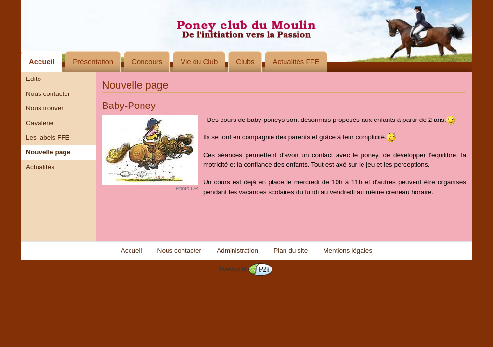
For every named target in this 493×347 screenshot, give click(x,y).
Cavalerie (39, 123)
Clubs (245, 61)
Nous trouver (45, 108)
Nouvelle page (48, 152)
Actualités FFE (295, 61)
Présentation (93, 61)
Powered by (246, 269)
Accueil (41, 61)
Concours (146, 61)
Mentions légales (347, 250)
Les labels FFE (48, 137)
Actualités (40, 167)
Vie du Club (199, 61)
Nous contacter (48, 93)
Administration (237, 250)
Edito (33, 78)
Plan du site (290, 250)
